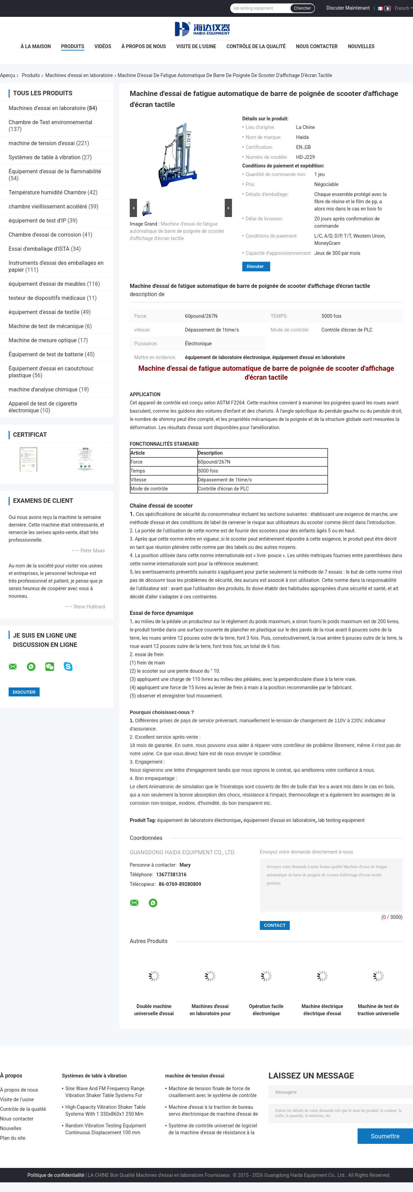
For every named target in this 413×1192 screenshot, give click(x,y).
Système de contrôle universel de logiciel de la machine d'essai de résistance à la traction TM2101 (213, 1130)
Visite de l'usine (196, 46)
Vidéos (103, 46)
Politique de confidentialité (56, 1175)
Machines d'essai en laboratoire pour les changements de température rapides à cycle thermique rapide (210, 1010)
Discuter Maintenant (348, 8)
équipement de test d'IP (37, 220)
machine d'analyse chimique (43, 389)
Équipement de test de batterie (46, 354)
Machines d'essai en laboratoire (79, 75)
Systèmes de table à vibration (45, 157)
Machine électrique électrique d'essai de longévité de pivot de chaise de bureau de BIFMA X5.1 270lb (322, 1010)
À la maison (36, 46)
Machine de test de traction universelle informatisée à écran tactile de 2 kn (378, 1010)
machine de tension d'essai (42, 143)
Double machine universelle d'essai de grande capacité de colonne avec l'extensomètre (154, 1010)
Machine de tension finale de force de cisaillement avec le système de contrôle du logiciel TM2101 (213, 1093)
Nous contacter (317, 46)
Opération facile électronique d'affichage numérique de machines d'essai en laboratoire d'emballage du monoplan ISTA (266, 1010)
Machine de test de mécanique (46, 326)
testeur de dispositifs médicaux (47, 298)
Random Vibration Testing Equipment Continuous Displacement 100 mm (105, 1129)
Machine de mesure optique (42, 340)
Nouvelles (361, 46)
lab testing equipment (341, 820)
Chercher (302, 8)
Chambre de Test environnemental (50, 122)
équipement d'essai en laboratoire (280, 820)
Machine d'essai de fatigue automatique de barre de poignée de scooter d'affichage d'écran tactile (177, 231)
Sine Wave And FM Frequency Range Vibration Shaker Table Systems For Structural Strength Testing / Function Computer (106, 1093)
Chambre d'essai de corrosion (45, 234)
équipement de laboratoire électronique (199, 820)
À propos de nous (143, 46)
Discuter (255, 266)
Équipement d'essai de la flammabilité (55, 171)
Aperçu (7, 75)
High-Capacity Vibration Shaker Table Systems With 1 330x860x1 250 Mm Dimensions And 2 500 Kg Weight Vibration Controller (105, 1111)
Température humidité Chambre (47, 192)
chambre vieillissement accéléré (48, 206)
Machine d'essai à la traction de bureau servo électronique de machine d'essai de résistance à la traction (213, 1111)
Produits (72, 46)
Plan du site (12, 1138)
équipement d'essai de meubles (47, 284)
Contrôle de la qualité (256, 46)
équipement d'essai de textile (44, 312)
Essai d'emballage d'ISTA (39, 249)
